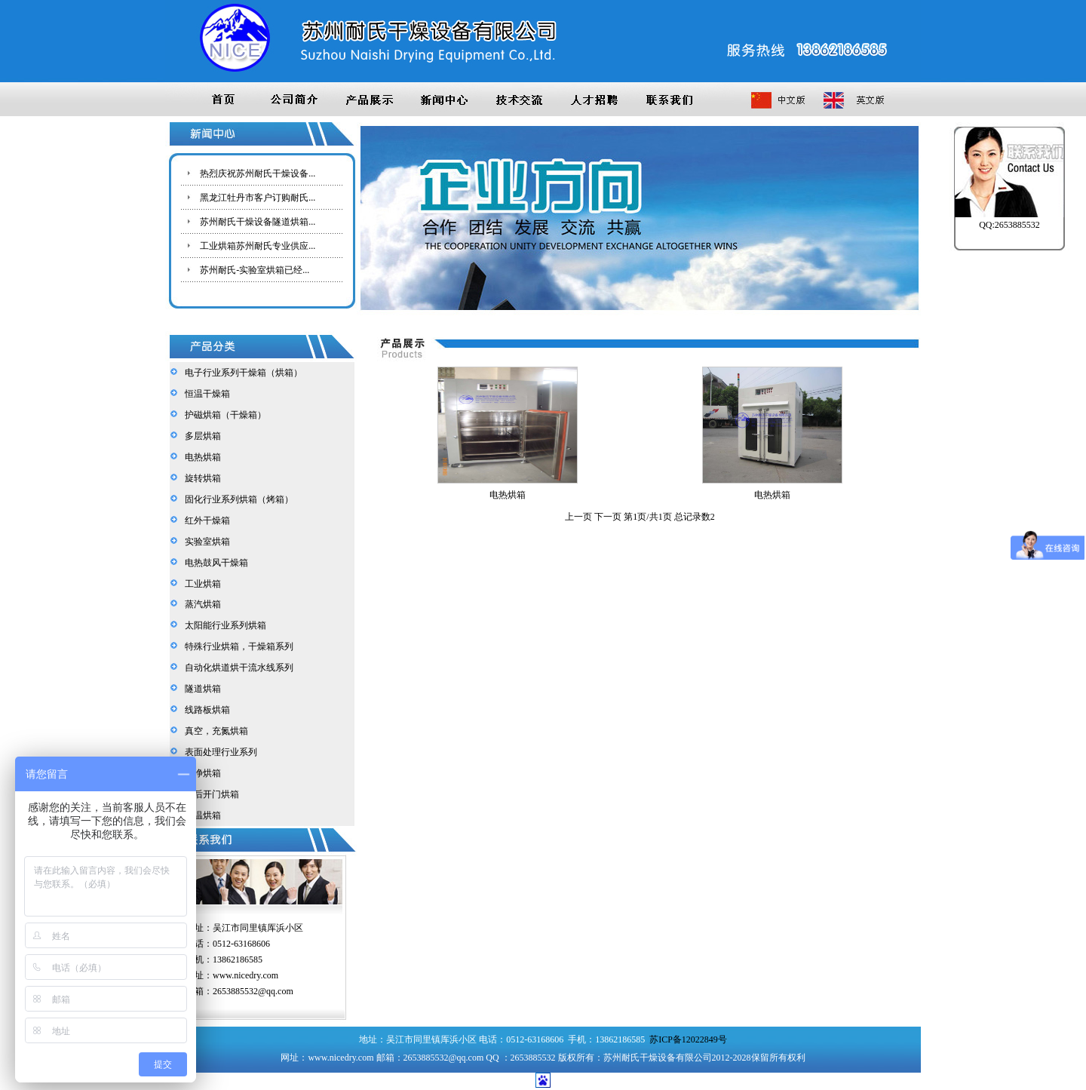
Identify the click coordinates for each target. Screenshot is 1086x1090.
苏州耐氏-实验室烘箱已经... (254, 270)
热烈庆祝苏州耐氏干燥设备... (257, 173)
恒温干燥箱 (205, 393)
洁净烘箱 (200, 773)
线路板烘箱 (205, 710)
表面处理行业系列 (218, 752)
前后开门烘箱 (209, 794)
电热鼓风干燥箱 (214, 562)
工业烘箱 (200, 584)
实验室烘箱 (205, 541)
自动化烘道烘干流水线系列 (236, 667)
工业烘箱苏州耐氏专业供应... (257, 246)
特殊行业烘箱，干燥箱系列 (236, 646)
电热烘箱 (200, 457)
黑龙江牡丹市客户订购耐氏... (257, 197)
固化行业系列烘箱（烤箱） (236, 499)
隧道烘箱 (200, 688)
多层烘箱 (200, 436)
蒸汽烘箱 (200, 604)
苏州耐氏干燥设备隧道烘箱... (257, 221)
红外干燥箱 (205, 520)
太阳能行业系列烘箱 (223, 625)
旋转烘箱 (200, 478)
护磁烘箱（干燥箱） (223, 415)
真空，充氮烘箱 (214, 731)
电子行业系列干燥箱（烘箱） (241, 372)
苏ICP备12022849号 (688, 1039)
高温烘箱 (200, 815)
